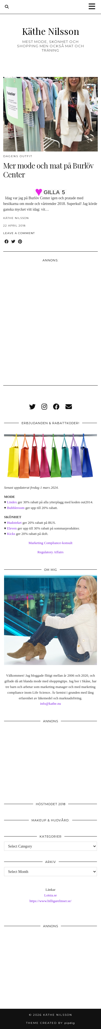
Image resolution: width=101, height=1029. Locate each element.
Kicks (11, 534)
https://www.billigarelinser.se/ (51, 901)
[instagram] (44, 406)
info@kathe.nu (50, 703)
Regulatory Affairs (50, 552)
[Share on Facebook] (6, 242)
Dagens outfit (17, 156)
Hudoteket (14, 523)
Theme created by (50, 1023)
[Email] (68, 406)
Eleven (12, 528)
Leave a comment (19, 233)
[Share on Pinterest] (20, 242)
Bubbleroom (16, 508)
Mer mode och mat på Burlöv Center (48, 170)
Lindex (12, 502)
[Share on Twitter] (13, 242)
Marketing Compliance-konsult (50, 543)
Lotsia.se (50, 895)
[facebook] (56, 406)
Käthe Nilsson (50, 31)
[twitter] (32, 406)
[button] (93, 7)
